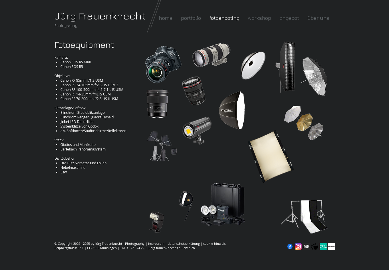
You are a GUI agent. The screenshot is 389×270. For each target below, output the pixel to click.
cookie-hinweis (214, 243)
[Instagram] (298, 246)
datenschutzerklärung (184, 243)
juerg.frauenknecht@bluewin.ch (171, 248)
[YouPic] (331, 246)
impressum (156, 243)
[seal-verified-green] (323, 246)
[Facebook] (290, 246)
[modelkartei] (306, 246)
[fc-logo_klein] (314, 246)
